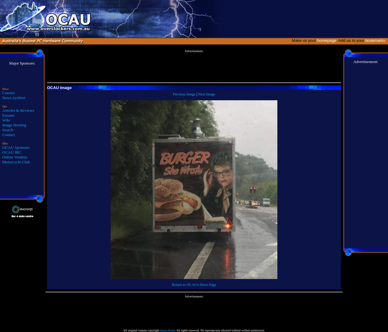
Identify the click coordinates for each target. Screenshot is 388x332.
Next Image (206, 94)
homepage (326, 40)
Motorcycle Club (16, 162)
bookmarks (376, 40)
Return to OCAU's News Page (194, 285)
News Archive (13, 97)
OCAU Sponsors (16, 147)
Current (8, 93)
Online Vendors (15, 157)
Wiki (6, 120)
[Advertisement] (194, 66)
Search (7, 130)
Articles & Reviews (18, 110)
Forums (8, 115)
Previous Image (184, 94)
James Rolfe (167, 330)
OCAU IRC (12, 152)
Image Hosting (14, 125)
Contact (8, 134)
